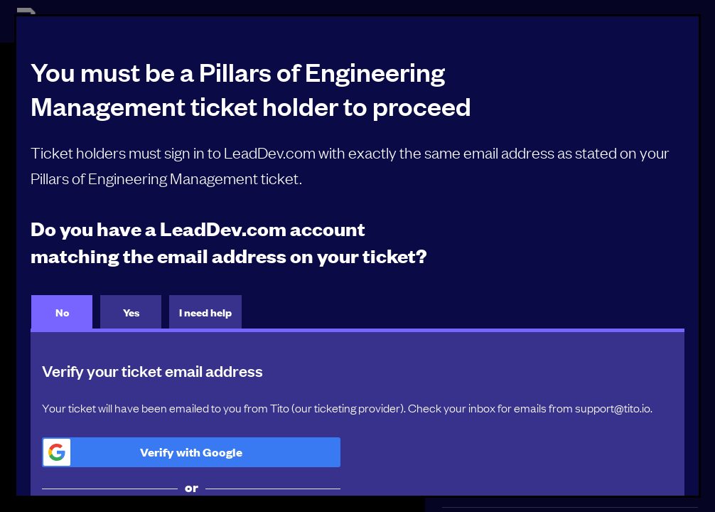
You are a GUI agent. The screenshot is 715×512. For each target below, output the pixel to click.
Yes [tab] (131, 311)
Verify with (142, 452)
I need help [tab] (205, 311)
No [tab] (62, 311)
